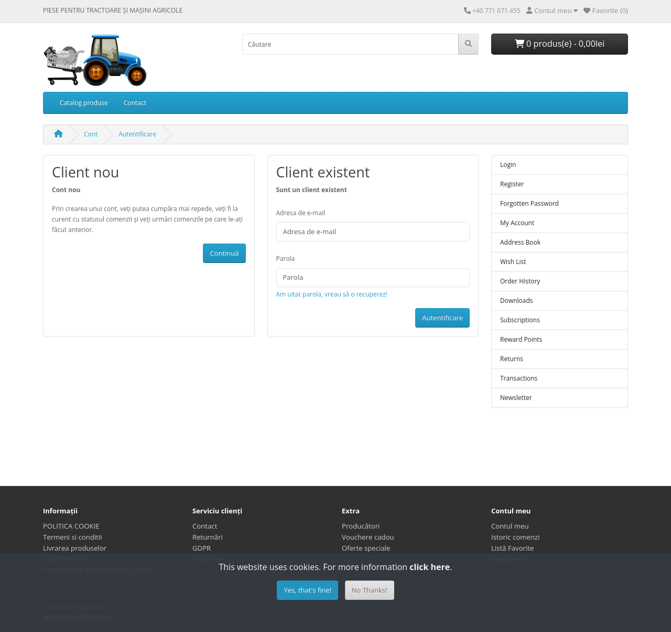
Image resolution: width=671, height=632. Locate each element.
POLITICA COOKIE (71, 526)
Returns (511, 358)
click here (429, 567)
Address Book (520, 242)
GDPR (201, 548)
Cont (91, 134)
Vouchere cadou (368, 537)
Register (512, 184)
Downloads (516, 300)
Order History (520, 281)
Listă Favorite (512, 548)
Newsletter (516, 397)
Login (508, 164)
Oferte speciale (366, 548)
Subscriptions (520, 319)
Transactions (518, 378)
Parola (285, 258)
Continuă (224, 253)
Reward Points (521, 339)
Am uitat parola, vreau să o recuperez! (331, 294)
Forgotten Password (529, 203)
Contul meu (510, 526)
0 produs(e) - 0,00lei (560, 43)
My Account (517, 222)
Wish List (513, 261)
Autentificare (137, 134)
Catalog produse (84, 102)
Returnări (207, 537)
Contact (135, 102)
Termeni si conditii (72, 537)
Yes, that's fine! (307, 590)
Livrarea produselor (74, 548)
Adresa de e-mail (301, 212)
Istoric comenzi (515, 537)
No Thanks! (369, 590)
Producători (361, 526)
